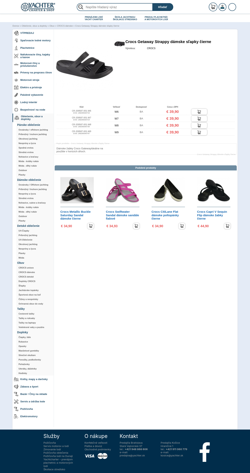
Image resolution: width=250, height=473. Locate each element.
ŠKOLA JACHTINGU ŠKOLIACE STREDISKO (125, 18)
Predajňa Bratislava (131, 442)
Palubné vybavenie (28, 95)
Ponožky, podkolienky (30, 360)
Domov (15, 26)
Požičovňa (23, 409)
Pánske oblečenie (28, 124)
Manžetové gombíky (29, 351)
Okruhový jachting (28, 139)
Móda (21, 258)
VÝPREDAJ (24, 33)
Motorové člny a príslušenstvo (27, 64)
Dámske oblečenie (29, 179)
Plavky (22, 175)
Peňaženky (24, 364)
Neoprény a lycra (27, 143)
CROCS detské (26, 277)
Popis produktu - (83, 143)
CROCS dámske (65, 26)
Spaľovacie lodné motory (32, 40)
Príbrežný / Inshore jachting (33, 189)
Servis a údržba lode (29, 401)
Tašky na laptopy (27, 323)
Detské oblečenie (28, 225)
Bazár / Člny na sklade (30, 394)
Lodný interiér (25, 102)
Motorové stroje (26, 80)
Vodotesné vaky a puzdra (31, 327)
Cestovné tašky (26, 314)
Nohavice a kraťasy (28, 157)
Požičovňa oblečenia (56, 452)
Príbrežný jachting (28, 235)
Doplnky (22, 332)
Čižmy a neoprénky (28, 299)
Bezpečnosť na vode (29, 110)
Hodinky (23, 373)
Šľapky (22, 286)
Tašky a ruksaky (27, 318)
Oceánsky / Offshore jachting (33, 185)
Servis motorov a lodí (56, 446)
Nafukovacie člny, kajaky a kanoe (32, 56)
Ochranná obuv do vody (31, 304)
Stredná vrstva (26, 152)
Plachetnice (24, 48)
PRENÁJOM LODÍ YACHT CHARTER (94, 18)
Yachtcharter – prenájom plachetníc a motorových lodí (58, 463)
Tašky (21, 308)
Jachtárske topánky (29, 290)
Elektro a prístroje (28, 87)
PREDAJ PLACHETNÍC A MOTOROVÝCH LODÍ (156, 18)
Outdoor (23, 170)
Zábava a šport (26, 387)
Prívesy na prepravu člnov (33, 72)
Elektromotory (26, 416)
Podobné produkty (145, 168)
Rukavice (23, 342)
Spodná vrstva (26, 148)
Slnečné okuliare (27, 355)
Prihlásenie (226, 9)
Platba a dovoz (93, 446)
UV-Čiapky (24, 231)
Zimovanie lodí (52, 449)
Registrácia (226, 5)
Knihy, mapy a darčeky (31, 379)
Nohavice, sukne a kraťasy (32, 203)
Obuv (51, 26)
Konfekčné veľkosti (96, 442)
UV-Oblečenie (25, 240)
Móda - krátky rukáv (29, 161)
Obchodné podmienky (98, 449)
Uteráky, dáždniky (28, 369)
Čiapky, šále (25, 337)
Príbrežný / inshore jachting (33, 134)
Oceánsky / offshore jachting (33, 130)
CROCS (151, 48)
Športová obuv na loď (30, 295)
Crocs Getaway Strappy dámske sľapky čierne (97, 26)
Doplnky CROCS (27, 281)
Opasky (22, 346)
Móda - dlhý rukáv (28, 166)
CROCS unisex (26, 268)
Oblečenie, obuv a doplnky (34, 26)
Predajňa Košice (170, 442)
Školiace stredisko (54, 469)
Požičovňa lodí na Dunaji (58, 456)
